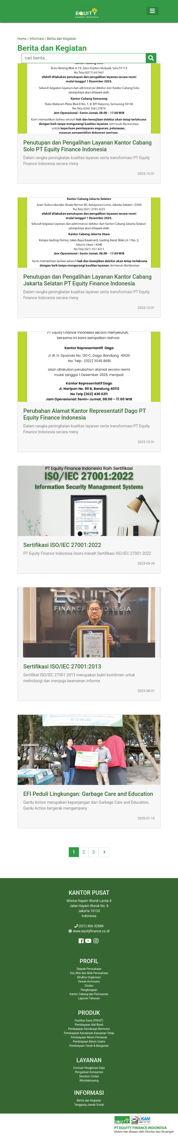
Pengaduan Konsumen (89, 1072)
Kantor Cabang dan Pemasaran (89, 994)
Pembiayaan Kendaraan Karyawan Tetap (89, 1033)
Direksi (89, 985)
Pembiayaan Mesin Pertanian (89, 1037)
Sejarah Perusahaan (89, 968)
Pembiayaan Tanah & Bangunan (89, 1045)
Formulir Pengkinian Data (89, 1067)
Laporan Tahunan (89, 998)
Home (22, 39)
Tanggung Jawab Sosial (89, 1104)
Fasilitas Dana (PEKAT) (89, 1020)
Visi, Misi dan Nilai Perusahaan (89, 973)
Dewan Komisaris (89, 981)
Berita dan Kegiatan (52, 48)
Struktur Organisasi (89, 977)
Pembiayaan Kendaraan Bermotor (89, 1028)
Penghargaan (89, 989)
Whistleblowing (89, 1080)
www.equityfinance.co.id (89, 931)
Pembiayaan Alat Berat (89, 1024)
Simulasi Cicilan (89, 1076)
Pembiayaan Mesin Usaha (89, 1041)
